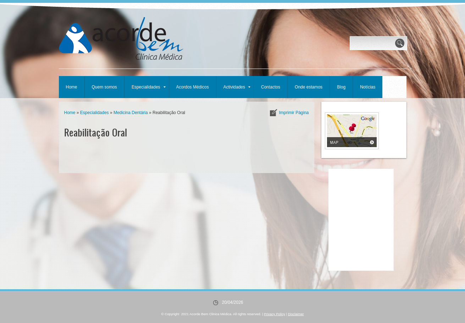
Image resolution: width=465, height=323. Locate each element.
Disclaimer (296, 314)
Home (71, 87)
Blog (341, 87)
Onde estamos (308, 87)
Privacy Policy (274, 314)
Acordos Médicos (192, 87)
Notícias (367, 87)
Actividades (236, 87)
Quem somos (104, 87)
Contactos (270, 87)
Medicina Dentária (131, 112)
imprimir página (294, 112)
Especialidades (149, 87)
